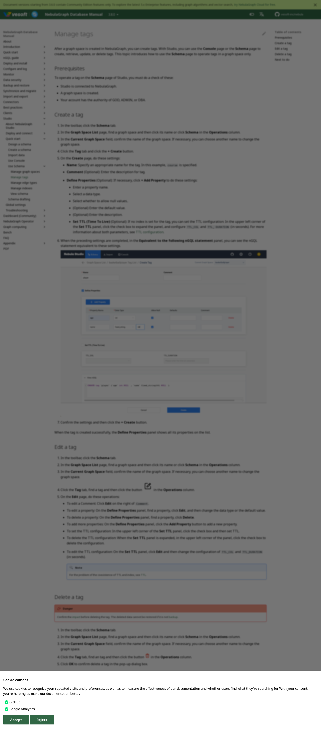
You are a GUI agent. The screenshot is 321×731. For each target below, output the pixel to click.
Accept (16, 720)
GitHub (14, 702)
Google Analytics (22, 709)
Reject (42, 720)
